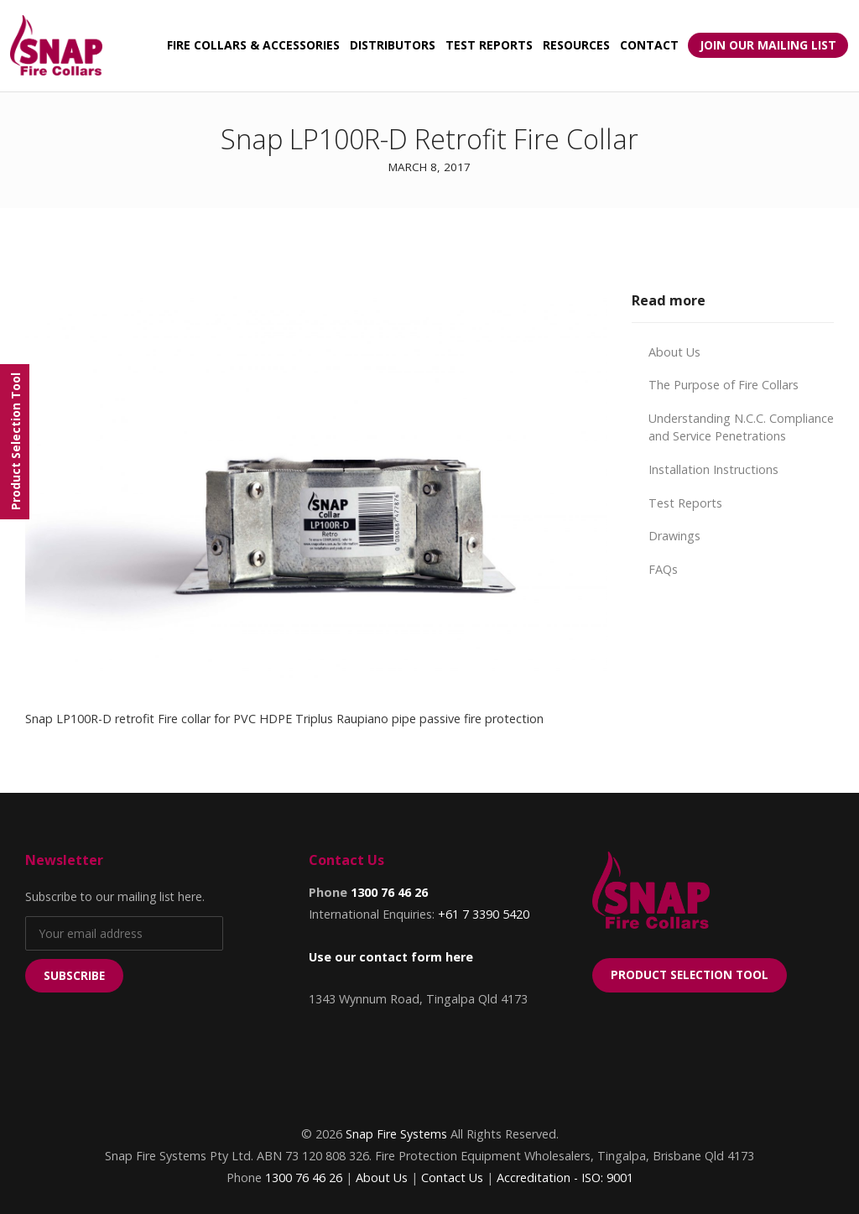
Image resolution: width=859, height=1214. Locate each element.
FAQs (663, 569)
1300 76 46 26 (389, 892)
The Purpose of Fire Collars (723, 385)
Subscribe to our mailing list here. (115, 896)
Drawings (674, 536)
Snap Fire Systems (396, 1134)
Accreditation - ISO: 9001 (565, 1177)
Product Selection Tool (689, 974)
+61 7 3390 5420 (483, 914)
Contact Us (452, 1177)
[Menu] (14, 441)
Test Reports (685, 503)
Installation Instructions (713, 469)
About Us (674, 352)
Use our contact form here (391, 957)
